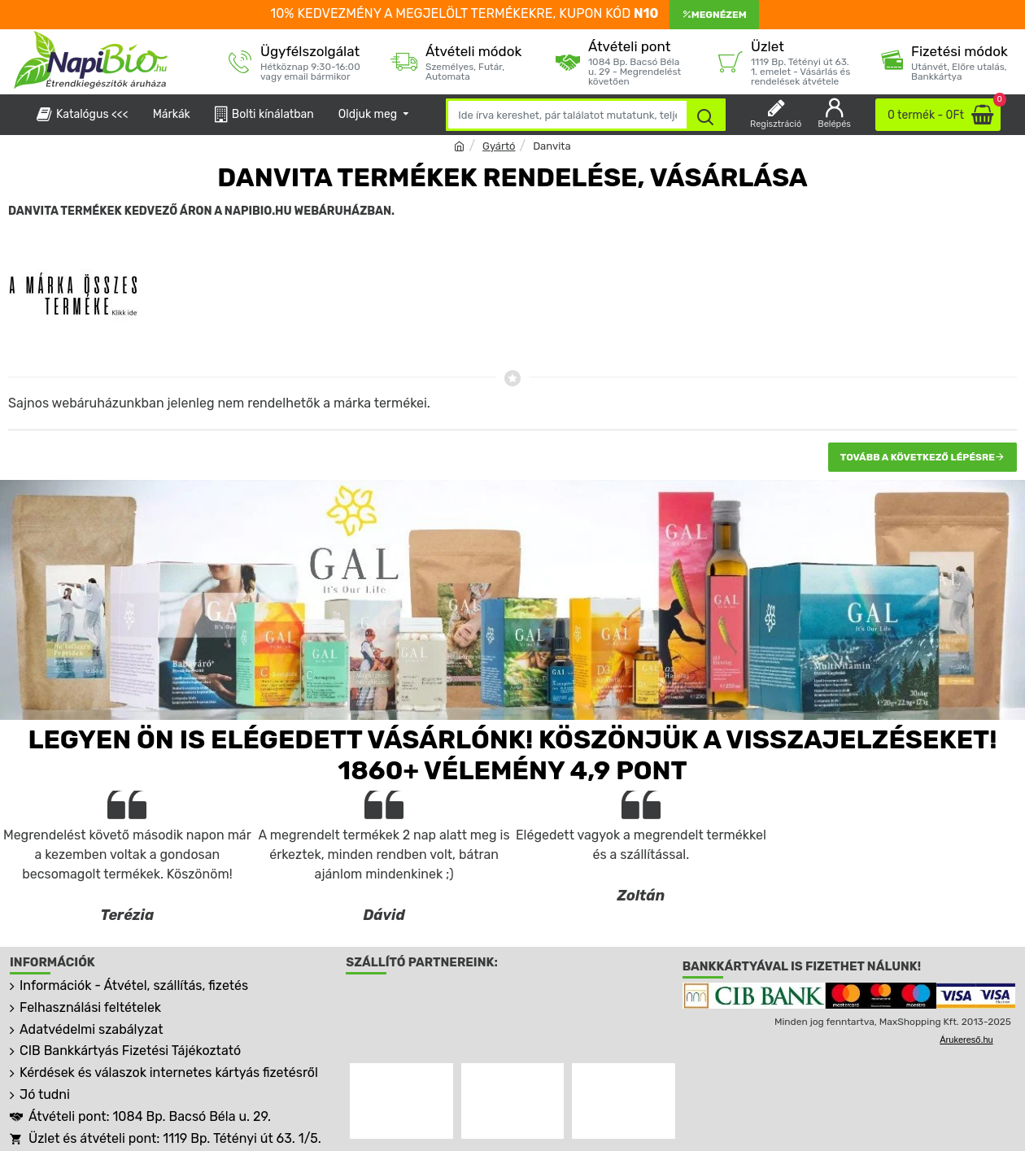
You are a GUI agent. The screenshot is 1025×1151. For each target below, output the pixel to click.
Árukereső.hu (966, 1039)
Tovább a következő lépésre (917, 457)
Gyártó (498, 146)
